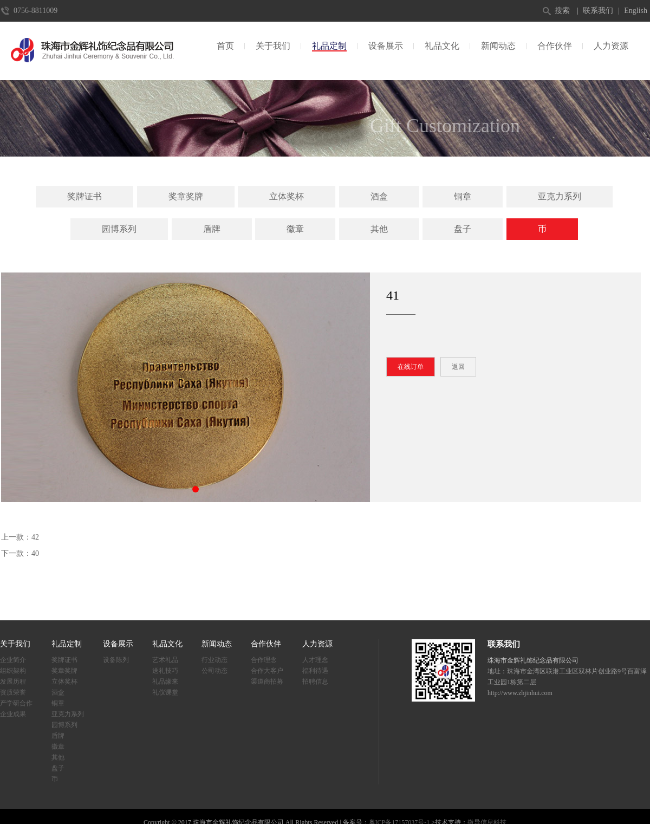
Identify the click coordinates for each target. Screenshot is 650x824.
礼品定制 (329, 45)
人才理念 (315, 660)
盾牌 (211, 228)
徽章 (295, 228)
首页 (225, 45)
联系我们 (598, 11)
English (635, 11)
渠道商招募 (267, 681)
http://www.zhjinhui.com (519, 693)
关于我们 (273, 45)
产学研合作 (16, 703)
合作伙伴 (554, 45)
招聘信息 (315, 681)
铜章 (462, 196)
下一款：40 (20, 553)
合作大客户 (267, 670)
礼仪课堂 (165, 692)
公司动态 (214, 670)
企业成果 (13, 714)
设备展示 (385, 45)
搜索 (562, 11)
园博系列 (119, 228)
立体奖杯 (286, 196)
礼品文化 (442, 45)
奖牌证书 (84, 196)
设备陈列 (116, 660)
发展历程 (13, 681)
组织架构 (13, 670)
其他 (379, 228)
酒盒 (379, 196)
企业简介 (13, 660)
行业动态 (214, 660)
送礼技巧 (165, 670)
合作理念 (264, 660)
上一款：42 (20, 537)
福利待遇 (315, 670)
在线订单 (411, 367)
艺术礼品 (165, 660)
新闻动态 (498, 45)
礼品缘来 (165, 681)
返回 (458, 367)
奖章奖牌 (185, 196)
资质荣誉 (13, 692)
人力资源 (611, 45)
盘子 (462, 228)
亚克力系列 (559, 196)
